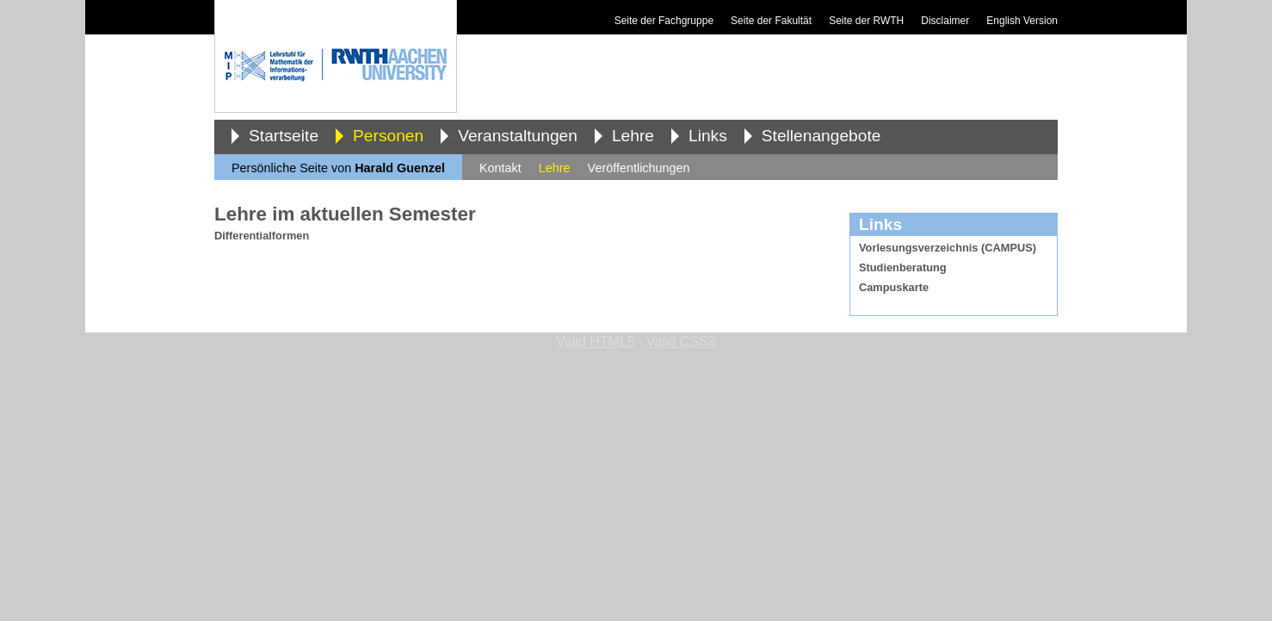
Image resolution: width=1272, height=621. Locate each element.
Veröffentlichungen (639, 168)
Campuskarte (894, 287)
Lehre (633, 136)
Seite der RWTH (866, 21)
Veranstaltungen (517, 136)
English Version (1022, 21)
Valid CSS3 (681, 341)
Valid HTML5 (595, 341)
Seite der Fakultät (771, 21)
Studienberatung (903, 267)
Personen (388, 136)
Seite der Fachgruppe (663, 21)
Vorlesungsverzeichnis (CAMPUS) (947, 247)
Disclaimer (945, 21)
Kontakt (500, 168)
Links (707, 136)
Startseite (283, 136)
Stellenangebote (821, 136)
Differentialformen (261, 235)
